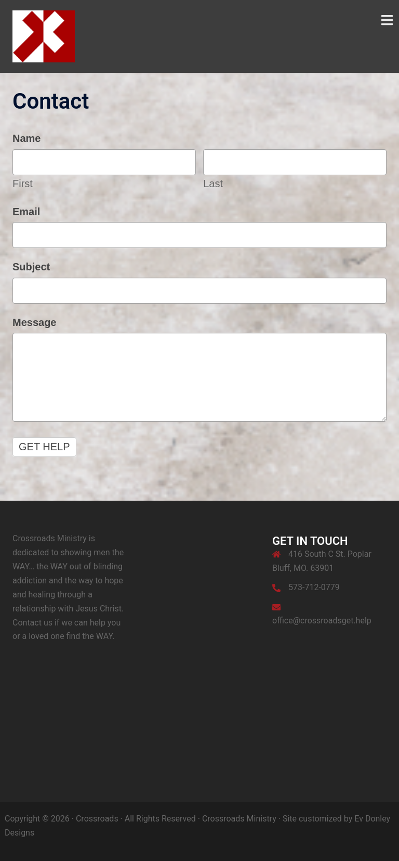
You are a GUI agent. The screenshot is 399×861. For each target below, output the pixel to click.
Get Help (44, 446)
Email (26, 211)
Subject (31, 266)
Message (34, 322)
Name (26, 138)
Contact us (32, 623)
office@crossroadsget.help (321, 620)
